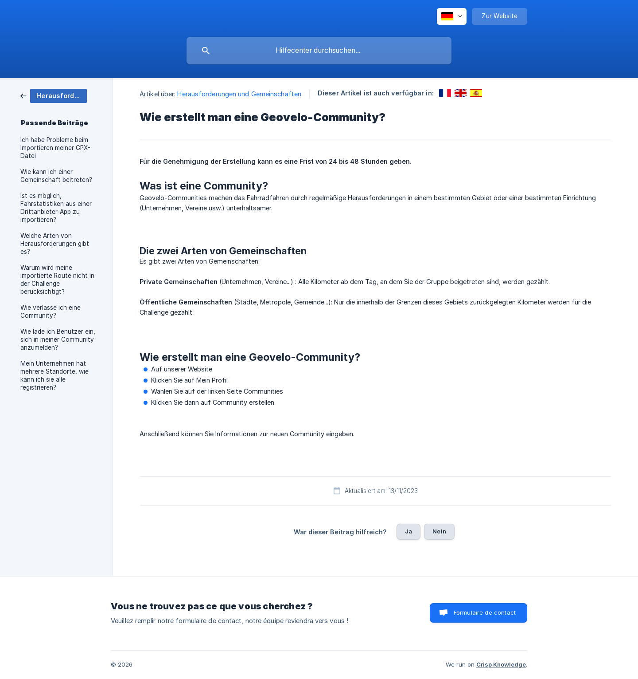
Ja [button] (408, 531)
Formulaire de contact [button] (485, 612)
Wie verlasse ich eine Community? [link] (50, 311)
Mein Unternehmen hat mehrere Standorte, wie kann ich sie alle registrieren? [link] (54, 375)
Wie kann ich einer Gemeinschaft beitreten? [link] (56, 175)
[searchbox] (319, 50)
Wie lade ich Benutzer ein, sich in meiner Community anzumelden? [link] (57, 339)
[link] (53, 95)
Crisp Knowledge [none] (501, 664)
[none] (452, 16)
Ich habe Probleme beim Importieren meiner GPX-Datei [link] (55, 147)
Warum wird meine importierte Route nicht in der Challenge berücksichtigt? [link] (57, 279)
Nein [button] (439, 531)
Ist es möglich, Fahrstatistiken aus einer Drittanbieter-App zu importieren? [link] (56, 207)
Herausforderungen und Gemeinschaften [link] (239, 94)
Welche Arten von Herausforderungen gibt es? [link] (54, 243)
